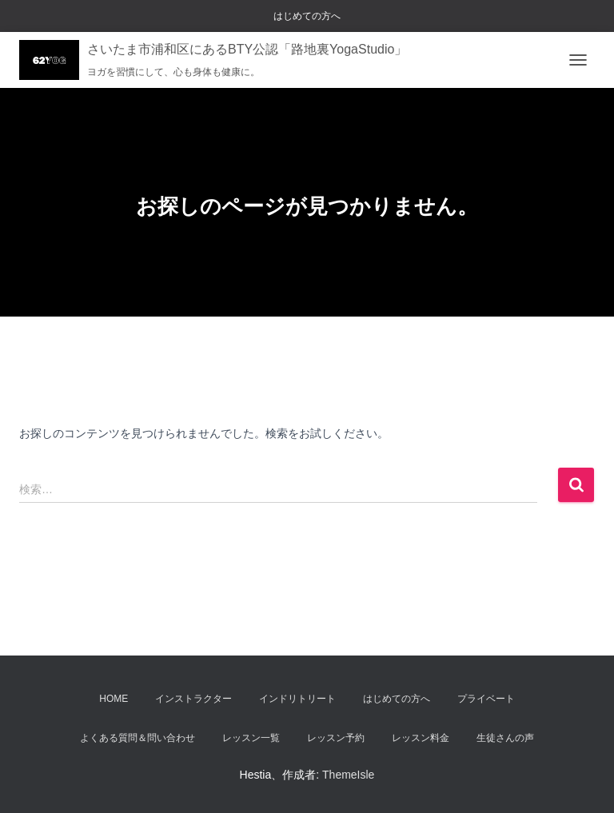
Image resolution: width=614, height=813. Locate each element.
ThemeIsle (348, 774)
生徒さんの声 (505, 737)
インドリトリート (297, 698)
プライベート (486, 698)
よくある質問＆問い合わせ (137, 737)
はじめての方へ (307, 16)
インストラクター (193, 698)
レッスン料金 (420, 737)
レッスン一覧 (251, 737)
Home (113, 698)
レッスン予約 (336, 737)
